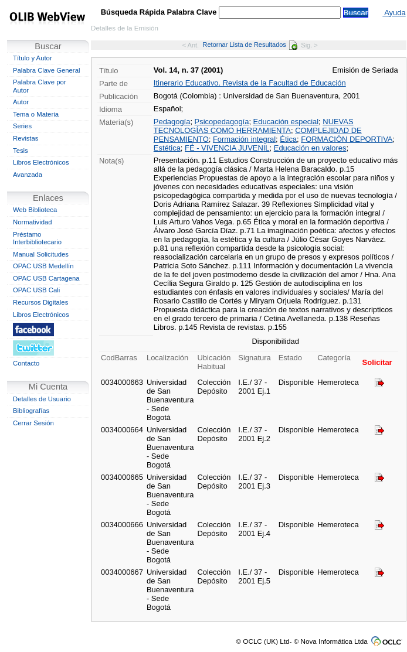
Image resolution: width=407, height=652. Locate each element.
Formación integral (244, 139)
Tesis (20, 150)
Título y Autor (32, 58)
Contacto (26, 363)
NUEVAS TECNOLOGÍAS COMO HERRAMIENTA (254, 126)
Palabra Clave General (46, 70)
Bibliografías (31, 410)
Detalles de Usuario (42, 398)
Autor (21, 101)
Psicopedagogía (222, 121)
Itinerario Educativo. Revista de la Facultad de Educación (250, 82)
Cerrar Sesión (33, 422)
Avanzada (27, 174)
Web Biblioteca (35, 209)
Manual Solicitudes (41, 254)
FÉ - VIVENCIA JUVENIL (227, 148)
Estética (167, 148)
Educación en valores (310, 148)
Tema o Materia (36, 114)
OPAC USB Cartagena (46, 278)
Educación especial (285, 121)
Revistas (25, 138)
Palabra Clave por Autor (39, 86)
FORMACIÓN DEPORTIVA (346, 139)
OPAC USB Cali (36, 289)
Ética (288, 139)
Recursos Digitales (40, 302)
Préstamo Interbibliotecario (37, 238)
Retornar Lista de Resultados (250, 44)
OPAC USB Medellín (43, 265)
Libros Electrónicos (41, 162)
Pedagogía (172, 121)
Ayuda (393, 12)
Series (22, 125)
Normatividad (32, 222)
